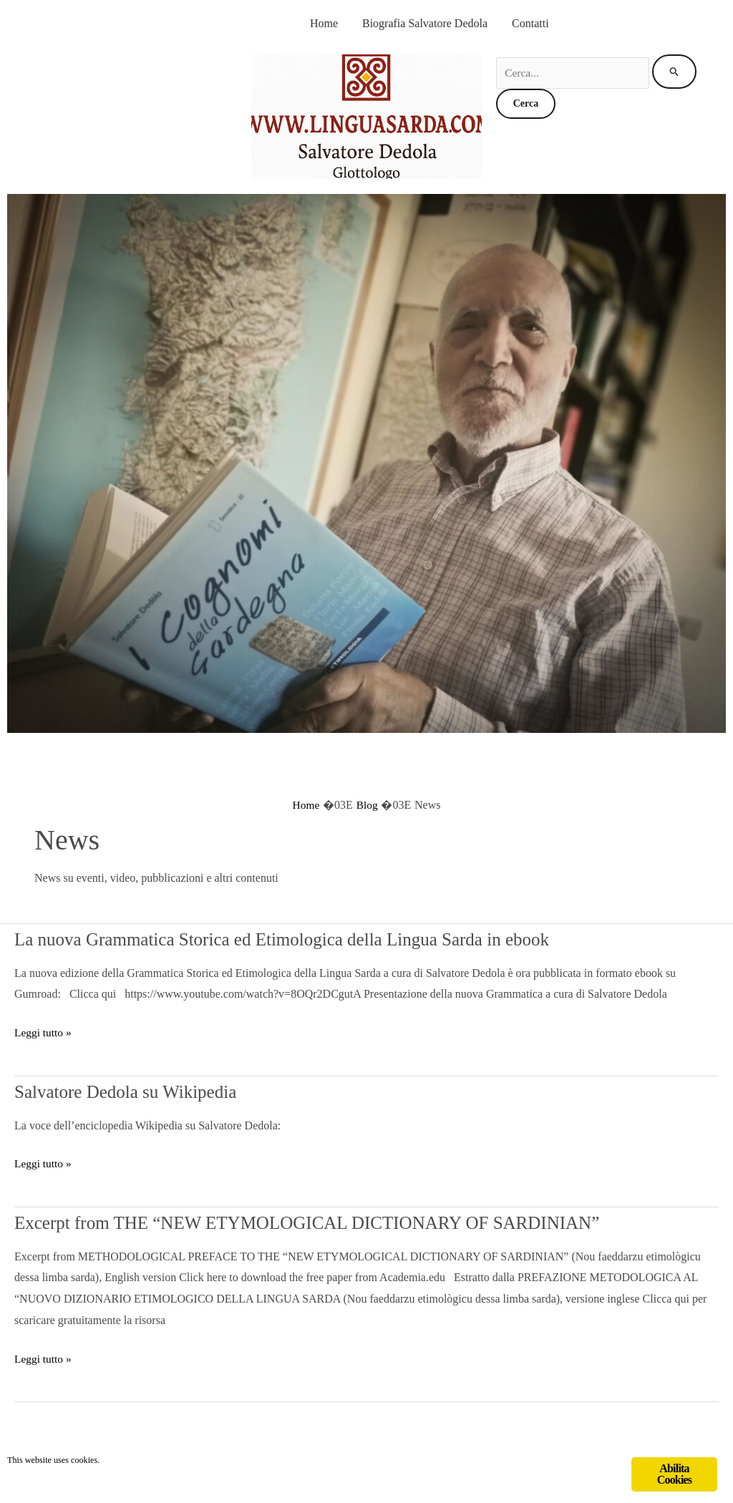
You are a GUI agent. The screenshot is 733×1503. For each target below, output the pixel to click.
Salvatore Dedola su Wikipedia (147, 1090)
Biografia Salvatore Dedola (424, 23)
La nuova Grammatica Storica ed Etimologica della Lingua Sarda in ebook (335, 938)
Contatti (530, 23)
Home (324, 23)
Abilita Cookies (674, 1474)
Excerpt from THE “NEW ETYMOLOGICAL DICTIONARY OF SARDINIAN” (365, 1221)
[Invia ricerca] (677, 71)
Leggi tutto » (44, 1033)
